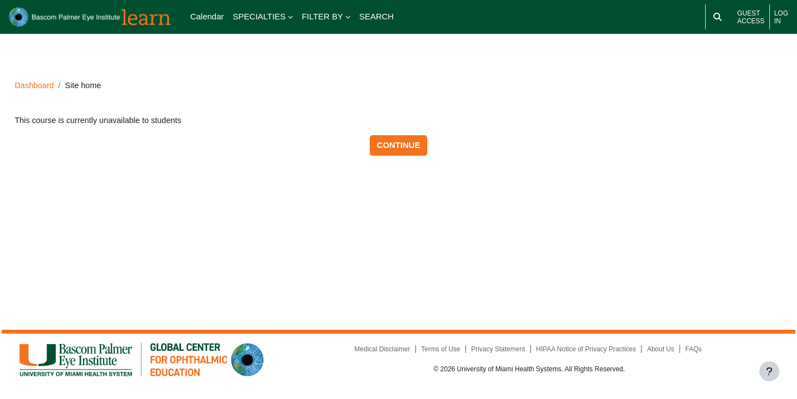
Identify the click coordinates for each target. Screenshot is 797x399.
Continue (398, 130)
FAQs (685, 351)
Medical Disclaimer (373, 351)
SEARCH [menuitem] (376, 16)
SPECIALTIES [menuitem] (259, 16)
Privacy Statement (489, 351)
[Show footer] (769, 371)
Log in (781, 17)
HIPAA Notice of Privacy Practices (578, 351)
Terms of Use (432, 351)
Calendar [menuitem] (207, 16)
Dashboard (59, 70)
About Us (652, 351)
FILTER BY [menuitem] (322, 16)
